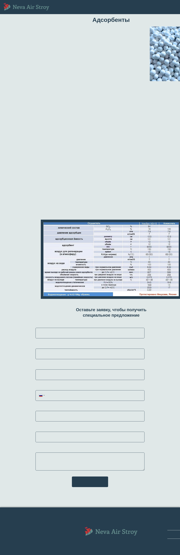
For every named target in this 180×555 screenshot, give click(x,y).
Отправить (90, 481)
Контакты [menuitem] (88, 10)
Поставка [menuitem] (70, 10)
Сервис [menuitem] (92, 6)
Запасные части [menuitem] (70, 6)
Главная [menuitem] (64, 3)
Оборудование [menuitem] (85, 3)
